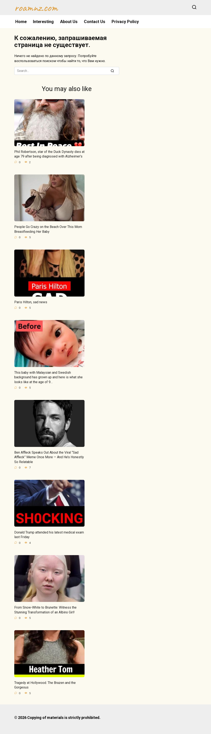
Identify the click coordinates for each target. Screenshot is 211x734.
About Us (69, 21)
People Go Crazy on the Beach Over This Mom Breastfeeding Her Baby (48, 229)
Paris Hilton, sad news (30, 302)
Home (21, 21)
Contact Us (94, 21)
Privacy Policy (125, 21)
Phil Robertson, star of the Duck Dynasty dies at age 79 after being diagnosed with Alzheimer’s (49, 154)
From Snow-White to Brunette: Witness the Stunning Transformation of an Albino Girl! (45, 609)
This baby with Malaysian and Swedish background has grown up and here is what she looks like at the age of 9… (48, 377)
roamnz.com (36, 7)
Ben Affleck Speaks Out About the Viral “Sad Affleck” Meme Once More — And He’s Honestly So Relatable (49, 457)
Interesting (43, 21)
